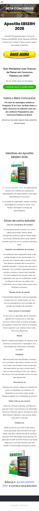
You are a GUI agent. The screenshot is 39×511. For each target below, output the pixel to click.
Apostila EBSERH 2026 (14, 188)
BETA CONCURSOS (19, 8)
